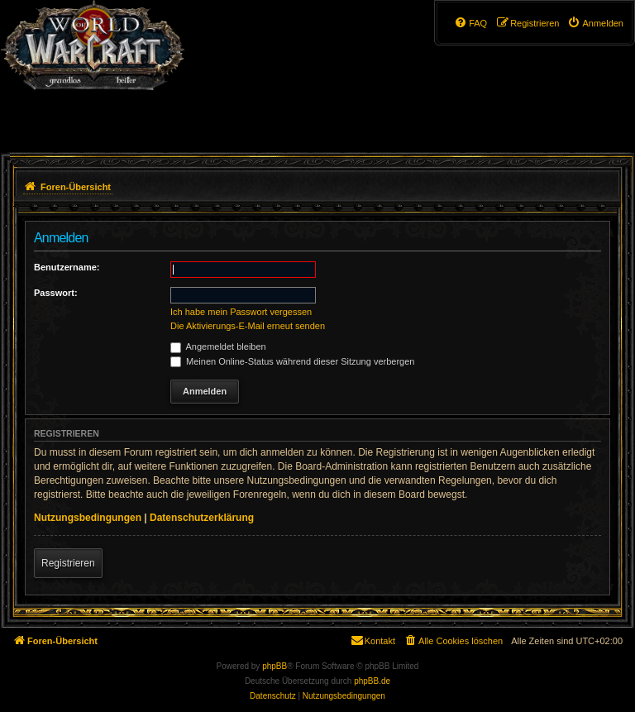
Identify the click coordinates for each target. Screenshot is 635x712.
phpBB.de (372, 681)
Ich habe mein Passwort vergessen (241, 312)
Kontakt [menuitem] (372, 640)
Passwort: (56, 293)
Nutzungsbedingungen (87, 517)
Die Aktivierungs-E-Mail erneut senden (247, 326)
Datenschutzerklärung (202, 517)
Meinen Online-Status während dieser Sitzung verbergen (292, 361)
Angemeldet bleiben (218, 346)
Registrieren (68, 563)
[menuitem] (595, 23)
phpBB (274, 666)
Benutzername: (66, 267)
